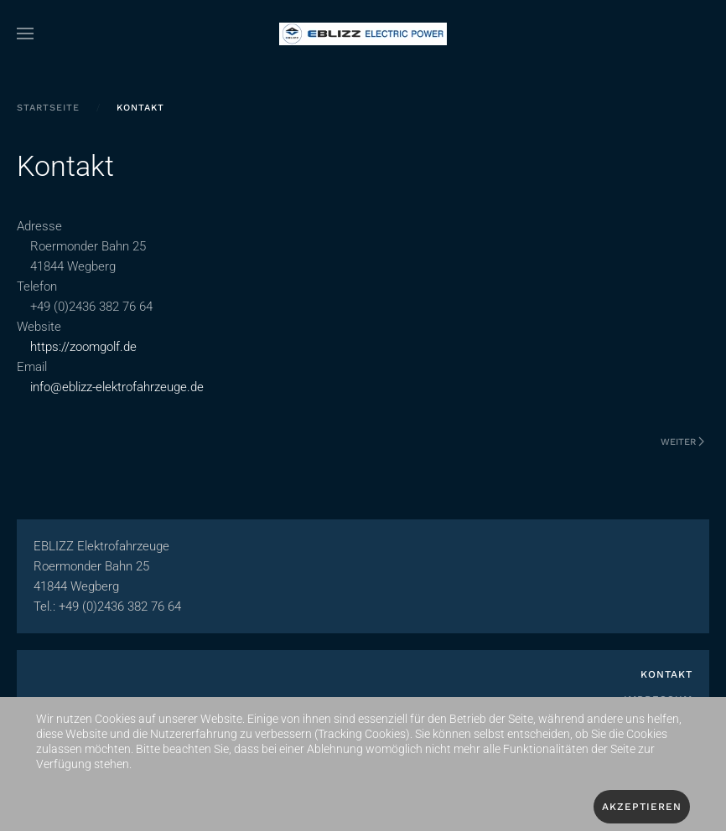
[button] (25, 33)
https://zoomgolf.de (85, 346)
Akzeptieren (642, 807)
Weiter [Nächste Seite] (682, 441)
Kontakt (666, 674)
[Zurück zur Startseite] (363, 33)
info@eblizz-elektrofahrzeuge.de (117, 387)
